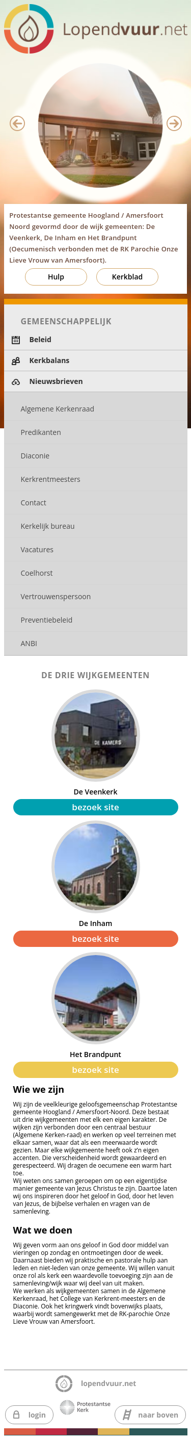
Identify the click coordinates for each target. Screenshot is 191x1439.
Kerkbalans (50, 360)
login (37, 1415)
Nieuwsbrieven (56, 381)
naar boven (158, 1415)
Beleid (40, 339)
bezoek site (95, 807)
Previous (17, 123)
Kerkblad (127, 276)
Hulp (56, 276)
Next (174, 123)
